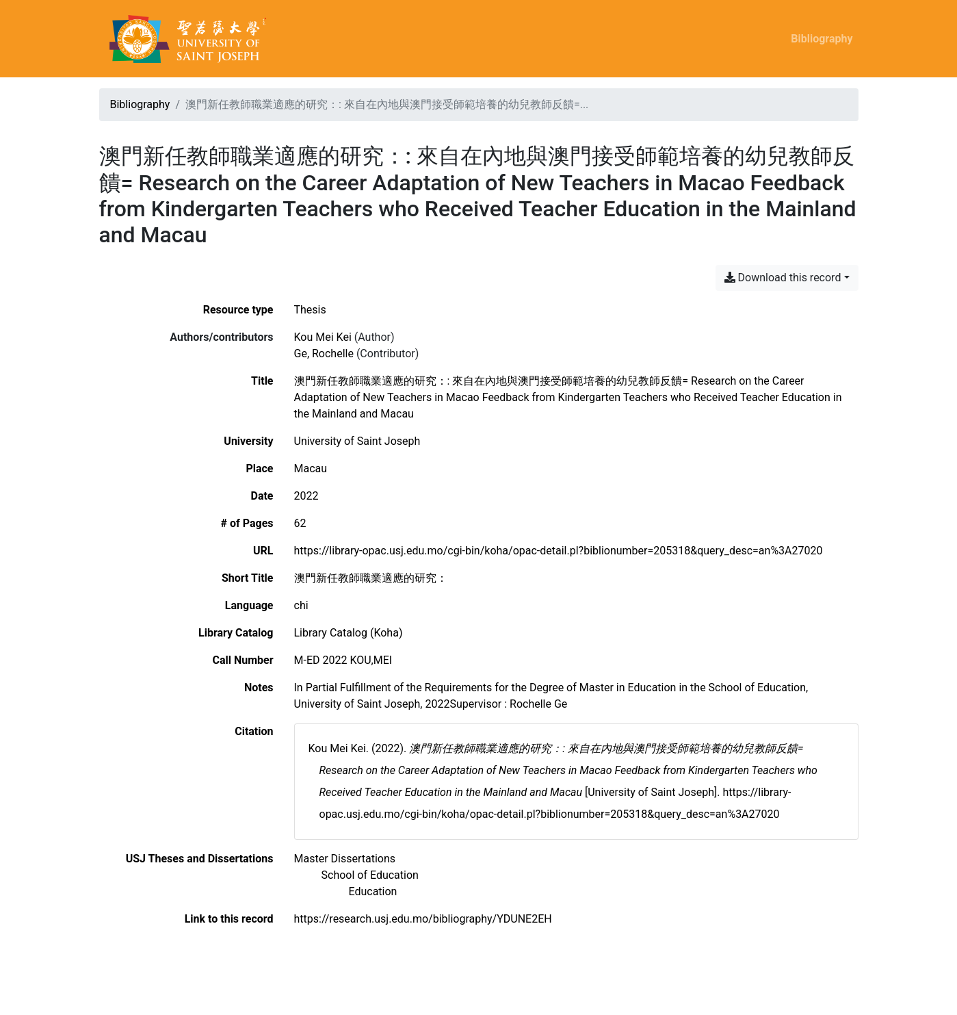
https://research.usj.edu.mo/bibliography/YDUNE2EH (423, 918)
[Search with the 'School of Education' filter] (370, 875)
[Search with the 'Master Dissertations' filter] (345, 858)
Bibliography (821, 38)
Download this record (782, 277)
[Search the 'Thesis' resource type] (310, 309)
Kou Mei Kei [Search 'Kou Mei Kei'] (323, 337)
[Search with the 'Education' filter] (373, 891)
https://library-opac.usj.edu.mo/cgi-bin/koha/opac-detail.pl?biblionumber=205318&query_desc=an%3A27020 (558, 550)
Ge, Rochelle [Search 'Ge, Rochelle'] (324, 353)
